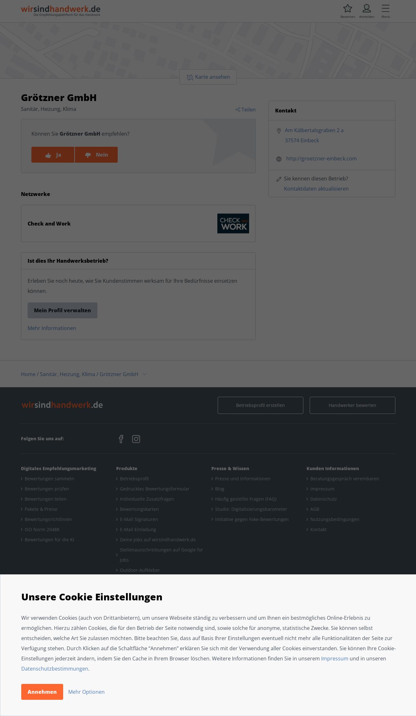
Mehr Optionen (86, 691)
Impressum (334, 658)
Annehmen (42, 691)
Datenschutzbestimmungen (54, 668)
